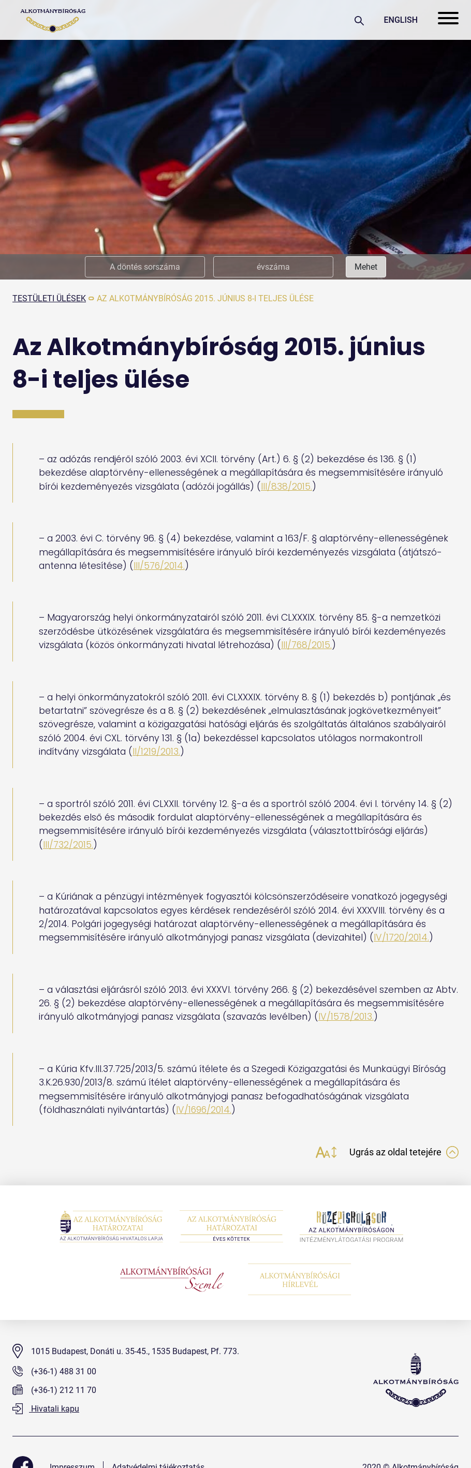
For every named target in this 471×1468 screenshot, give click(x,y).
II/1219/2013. (156, 751)
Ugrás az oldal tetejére (404, 1152)
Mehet (366, 267)
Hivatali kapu (45, 1409)
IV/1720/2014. (401, 937)
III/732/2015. (68, 845)
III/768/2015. (306, 645)
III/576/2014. (159, 566)
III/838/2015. (286, 486)
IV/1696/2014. (204, 1110)
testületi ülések (49, 298)
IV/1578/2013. (346, 1016)
